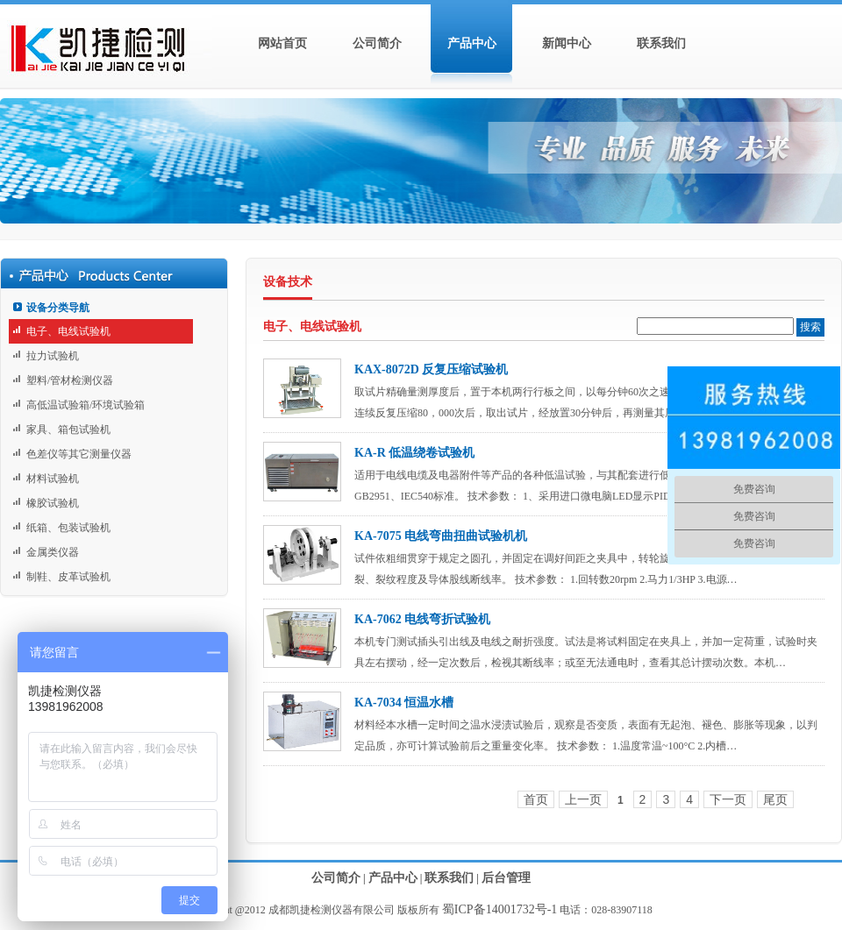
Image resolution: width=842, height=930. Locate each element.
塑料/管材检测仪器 (69, 380)
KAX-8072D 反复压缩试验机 (431, 369)
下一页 (728, 799)
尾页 (775, 799)
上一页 (583, 799)
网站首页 (282, 43)
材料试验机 (52, 478)
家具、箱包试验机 (68, 429)
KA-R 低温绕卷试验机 (414, 452)
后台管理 (506, 877)
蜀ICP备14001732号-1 (499, 909)
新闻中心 (566, 43)
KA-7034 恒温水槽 (403, 702)
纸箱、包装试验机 (68, 528)
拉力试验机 (52, 356)
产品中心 (471, 43)
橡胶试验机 (52, 503)
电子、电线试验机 (68, 331)
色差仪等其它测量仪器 (79, 454)
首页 (536, 799)
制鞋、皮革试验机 (68, 577)
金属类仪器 (52, 552)
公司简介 (377, 43)
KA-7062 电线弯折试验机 (422, 619)
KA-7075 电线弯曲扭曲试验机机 (440, 536)
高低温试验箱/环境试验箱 (85, 405)
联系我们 (661, 43)
